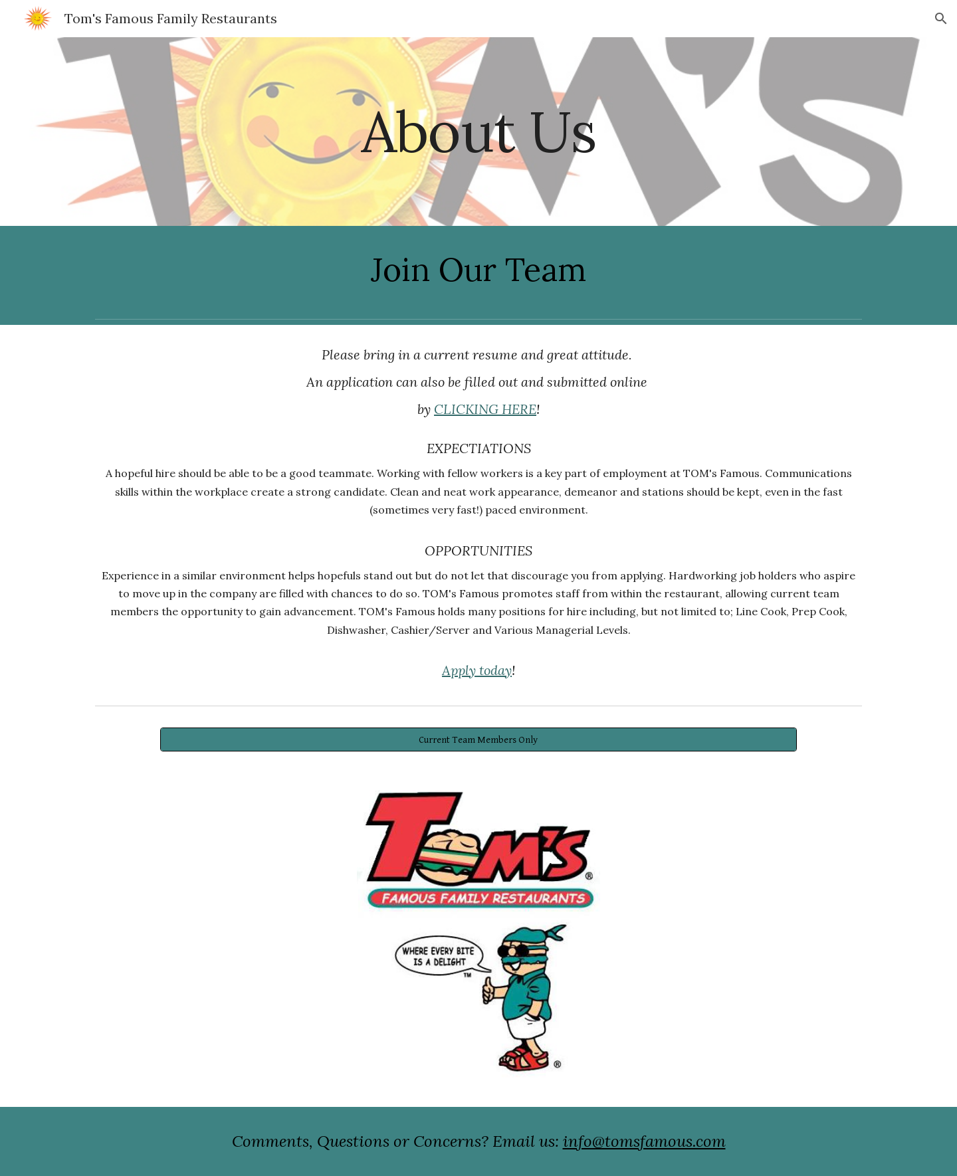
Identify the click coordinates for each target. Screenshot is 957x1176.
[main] (478, 131)
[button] (941, 19)
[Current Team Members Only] (478, 739)
